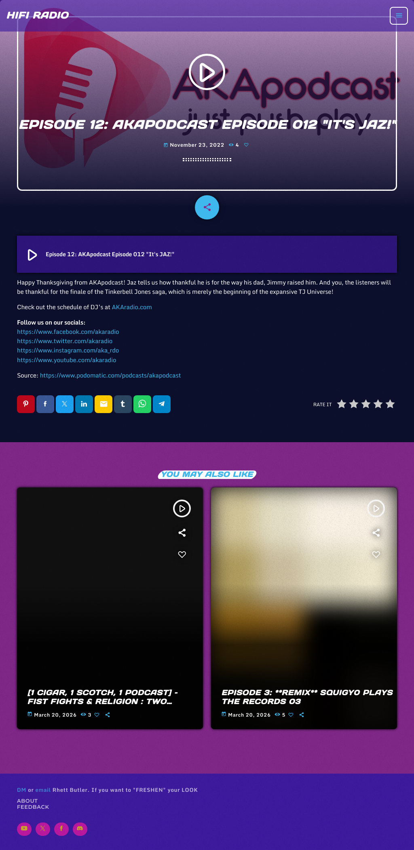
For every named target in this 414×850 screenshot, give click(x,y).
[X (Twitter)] (43, 829)
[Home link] (37, 16)
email (43, 789)
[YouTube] (24, 829)
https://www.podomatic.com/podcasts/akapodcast (110, 375)
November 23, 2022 (194, 145)
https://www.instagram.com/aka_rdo (68, 350)
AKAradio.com (132, 307)
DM (21, 789)
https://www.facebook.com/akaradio (68, 332)
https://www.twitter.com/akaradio (64, 341)
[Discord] (80, 829)
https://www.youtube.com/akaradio (66, 360)
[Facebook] (61, 829)
